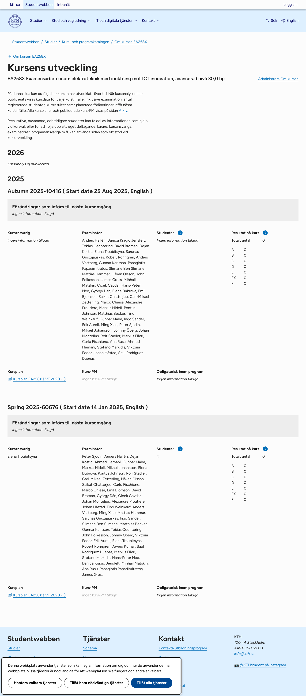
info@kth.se (244, 653)
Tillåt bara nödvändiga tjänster (96, 683)
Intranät (63, 4)
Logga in (290, 4)
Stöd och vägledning (25, 657)
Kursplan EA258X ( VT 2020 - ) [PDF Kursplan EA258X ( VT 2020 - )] (39, 379)
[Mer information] (180, 232)
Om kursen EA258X (130, 42)
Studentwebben (39, 4)
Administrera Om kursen (278, 79)
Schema (90, 648)
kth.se (15, 4)
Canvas (89, 657)
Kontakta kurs (170, 657)
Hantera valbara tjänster (35, 683)
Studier (51, 42)
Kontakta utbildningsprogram (183, 648)
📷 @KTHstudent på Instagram (260, 665)
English (292, 20)
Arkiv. (123, 110)
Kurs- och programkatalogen (85, 42)
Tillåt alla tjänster (151, 683)
